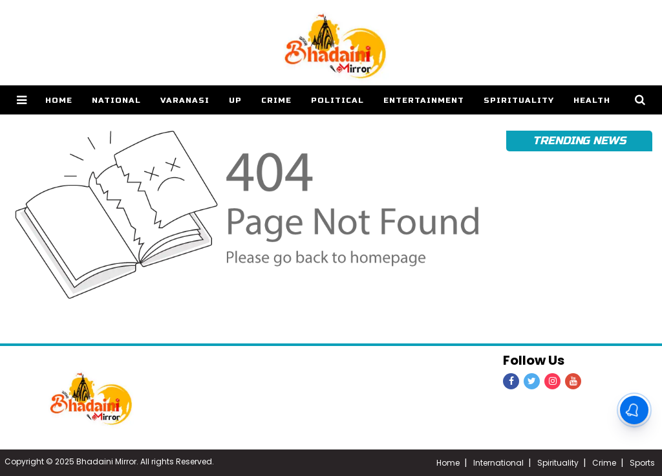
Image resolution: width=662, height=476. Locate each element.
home (58, 100)
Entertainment (423, 100)
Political (337, 100)
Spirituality (519, 100)
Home (448, 462)
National (116, 100)
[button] (22, 100)
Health (591, 100)
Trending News (579, 140)
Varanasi (184, 100)
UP (235, 100)
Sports (642, 462)
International (498, 462)
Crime (276, 100)
